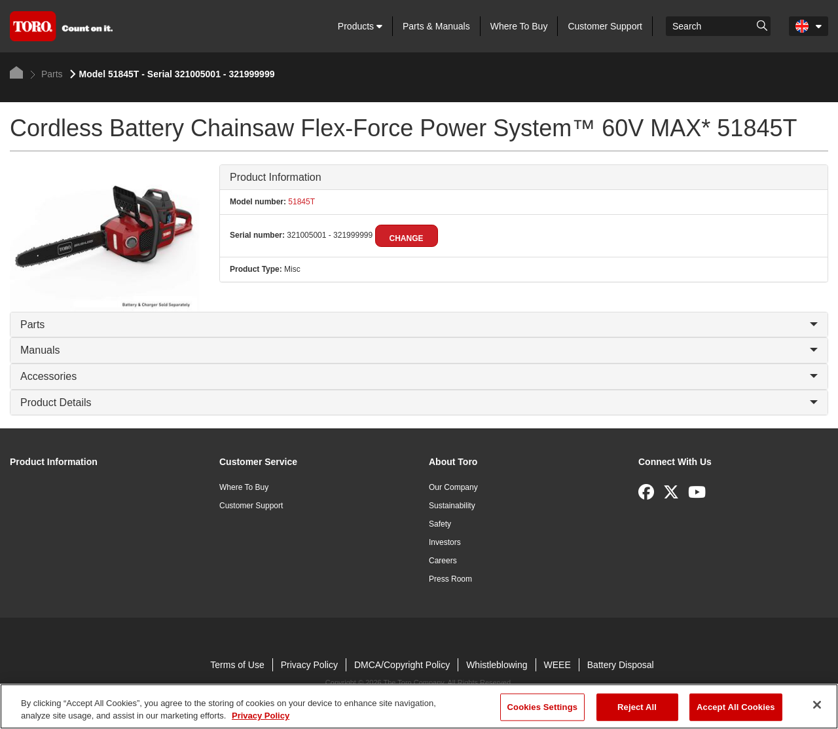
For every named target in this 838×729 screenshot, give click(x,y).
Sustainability (452, 505)
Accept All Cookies (736, 707)
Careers (443, 560)
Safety (440, 524)
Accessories (419, 376)
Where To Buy (519, 26)
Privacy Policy (309, 665)
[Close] (817, 704)
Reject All (637, 707)
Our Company (453, 487)
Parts (46, 74)
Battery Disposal (620, 665)
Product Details (419, 402)
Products (360, 26)
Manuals (419, 350)
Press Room (450, 579)
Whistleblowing (496, 665)
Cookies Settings (542, 707)
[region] (419, 706)
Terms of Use (237, 665)
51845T (300, 201)
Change (407, 238)
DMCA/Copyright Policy (402, 665)
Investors (445, 542)
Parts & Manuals (436, 26)
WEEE (557, 665)
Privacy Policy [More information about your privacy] (260, 715)
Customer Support (605, 26)
